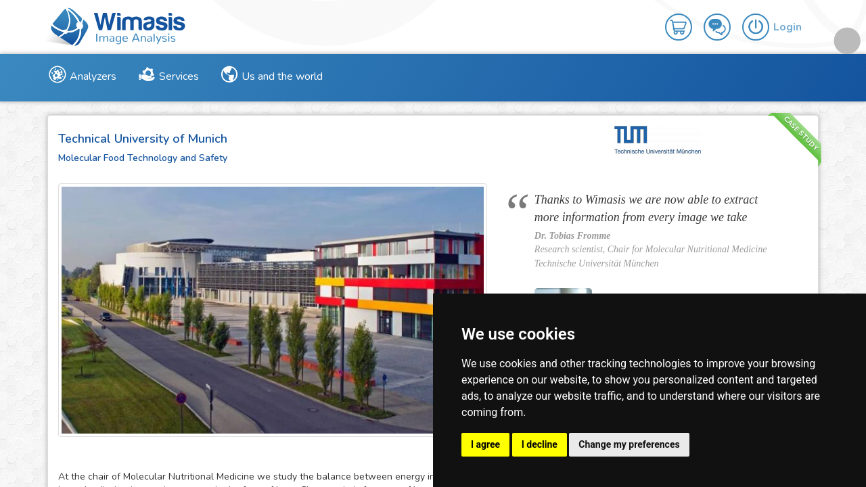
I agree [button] (485, 444)
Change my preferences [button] (628, 444)
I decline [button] (539, 444)
